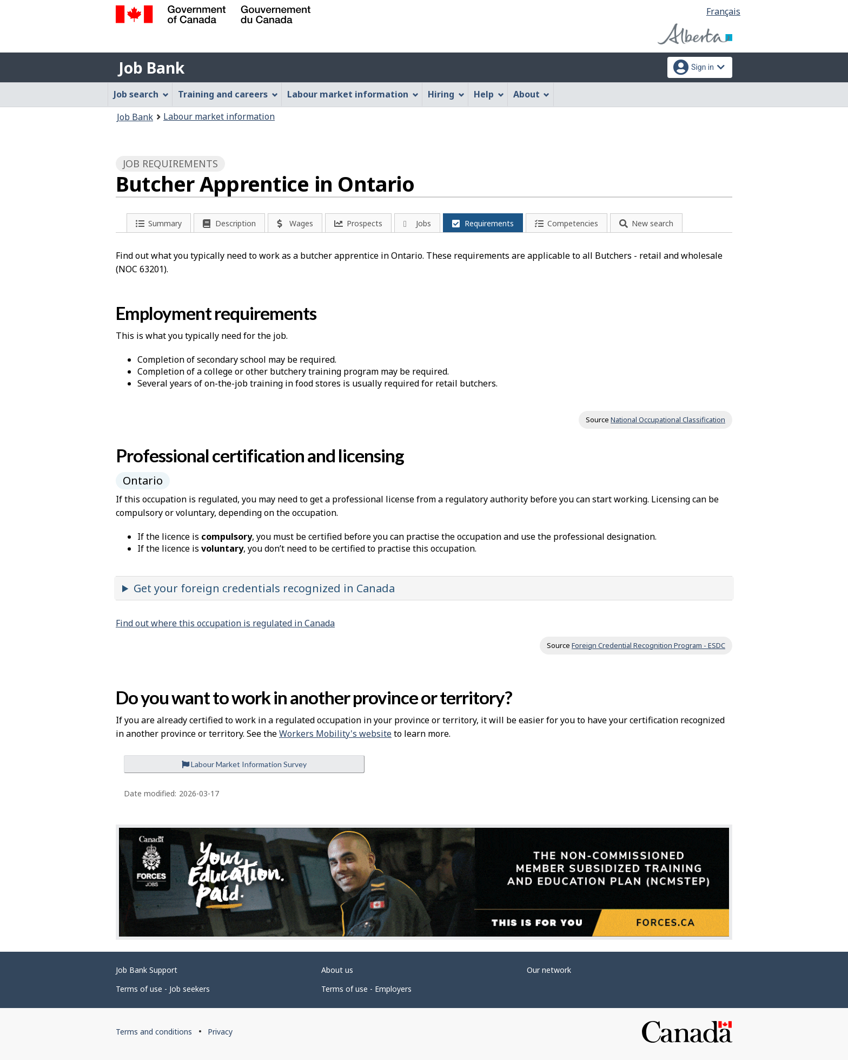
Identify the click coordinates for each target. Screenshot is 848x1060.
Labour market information (219, 116)
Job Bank (151, 67)
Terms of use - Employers (366, 989)
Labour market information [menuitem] (353, 94)
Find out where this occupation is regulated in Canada (225, 623)
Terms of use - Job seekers (163, 989)
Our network (549, 970)
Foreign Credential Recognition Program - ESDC (648, 645)
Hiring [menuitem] (446, 94)
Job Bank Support (146, 970)
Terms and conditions (154, 1031)
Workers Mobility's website (335, 734)
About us (337, 970)
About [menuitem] (531, 94)
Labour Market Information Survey (244, 764)
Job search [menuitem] (141, 94)
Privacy (220, 1031)
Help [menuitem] (489, 94)
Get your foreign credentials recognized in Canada (264, 588)
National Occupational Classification (668, 419)
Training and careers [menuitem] (228, 94)
